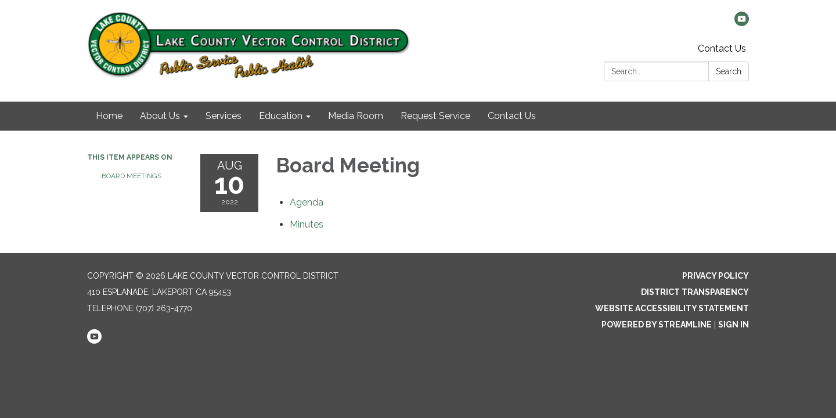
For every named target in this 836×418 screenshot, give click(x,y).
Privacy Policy (715, 275)
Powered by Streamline (656, 324)
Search (728, 71)
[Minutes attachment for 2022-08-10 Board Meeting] (306, 224)
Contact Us (722, 48)
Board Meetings (131, 176)
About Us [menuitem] (160, 115)
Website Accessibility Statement (672, 308)
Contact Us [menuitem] (512, 115)
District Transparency (695, 292)
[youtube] (741, 22)
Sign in (733, 324)
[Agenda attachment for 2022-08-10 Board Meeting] (306, 202)
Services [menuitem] (224, 115)
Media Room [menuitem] (355, 115)
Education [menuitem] (280, 115)
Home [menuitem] (109, 115)
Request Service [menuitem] (435, 115)
